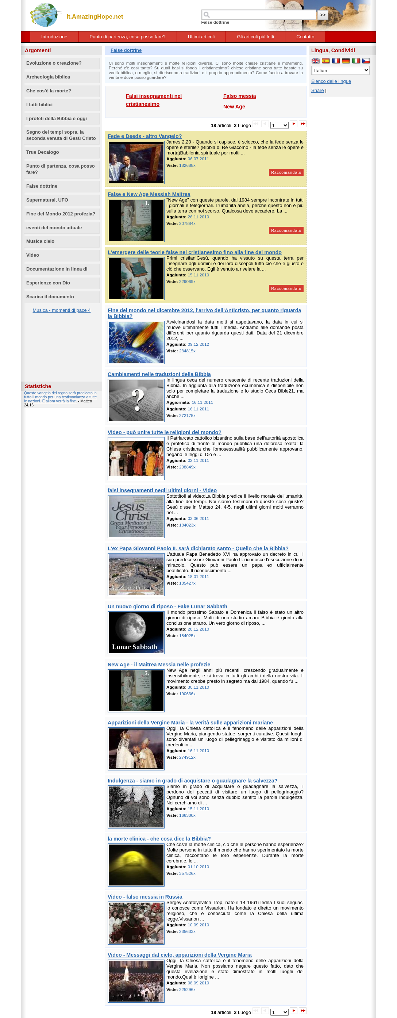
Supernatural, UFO (47, 200)
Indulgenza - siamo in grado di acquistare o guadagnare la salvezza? (193, 781)
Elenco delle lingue (331, 81)
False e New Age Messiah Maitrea (149, 194)
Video (32, 255)
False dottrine (41, 186)
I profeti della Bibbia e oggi (56, 118)
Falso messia (239, 96)
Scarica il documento (50, 296)
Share (317, 90)
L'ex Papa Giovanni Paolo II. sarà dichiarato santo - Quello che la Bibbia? (198, 548)
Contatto (305, 36)
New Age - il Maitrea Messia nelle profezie (159, 664)
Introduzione (54, 36)
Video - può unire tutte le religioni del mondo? (164, 432)
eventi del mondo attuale (54, 227)
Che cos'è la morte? (48, 90)
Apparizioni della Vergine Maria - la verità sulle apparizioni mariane (190, 723)
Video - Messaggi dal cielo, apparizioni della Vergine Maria (180, 955)
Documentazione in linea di (57, 269)
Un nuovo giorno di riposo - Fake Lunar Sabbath (167, 606)
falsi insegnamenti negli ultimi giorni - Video (162, 490)
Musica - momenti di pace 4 (62, 310)
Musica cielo (40, 241)
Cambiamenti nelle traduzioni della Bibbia (159, 374)
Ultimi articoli (201, 36)
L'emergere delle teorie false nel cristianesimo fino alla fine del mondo (195, 252)
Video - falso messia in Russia (145, 897)
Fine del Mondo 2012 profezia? (60, 214)
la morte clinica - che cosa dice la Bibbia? (159, 839)
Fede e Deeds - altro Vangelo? (145, 136)
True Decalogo (42, 152)
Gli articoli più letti (255, 36)
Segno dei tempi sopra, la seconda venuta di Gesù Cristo (61, 135)
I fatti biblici (39, 104)
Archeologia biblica (48, 77)
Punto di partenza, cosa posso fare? (128, 36)
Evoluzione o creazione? (54, 63)
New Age (234, 107)
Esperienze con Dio (48, 283)
